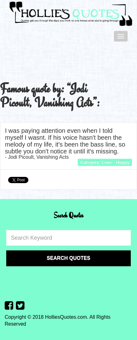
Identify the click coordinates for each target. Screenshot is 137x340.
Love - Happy (116, 162)
